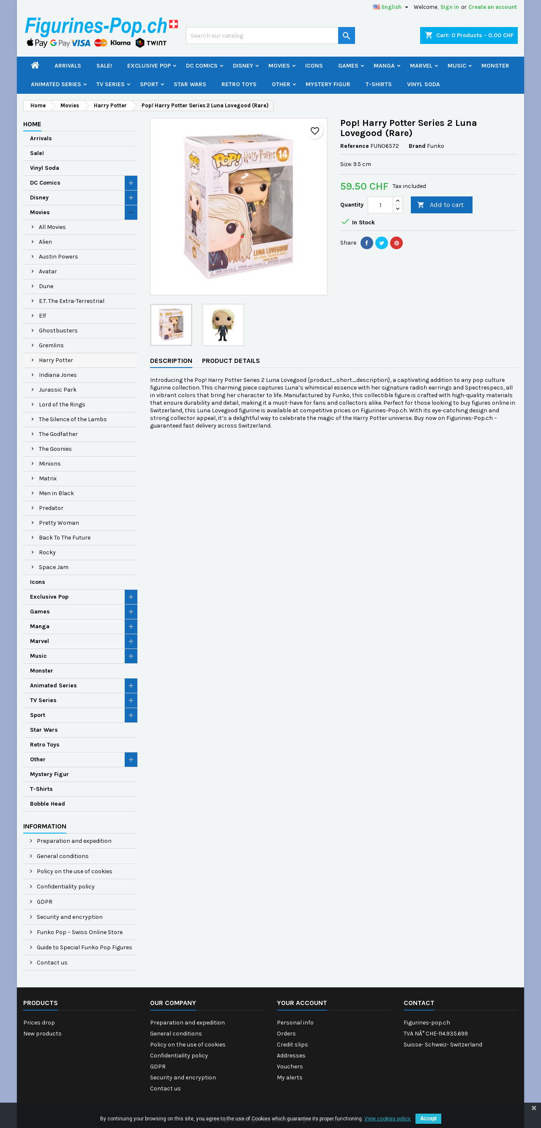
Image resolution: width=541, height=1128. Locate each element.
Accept (428, 1119)
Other (281, 84)
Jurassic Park (58, 389)
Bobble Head (47, 803)
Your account (302, 1003)
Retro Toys (239, 84)
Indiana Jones (58, 375)
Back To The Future (64, 537)
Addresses (291, 1055)
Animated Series (56, 84)
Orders (286, 1033)
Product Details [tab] (231, 361)
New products (42, 1033)
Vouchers (290, 1066)
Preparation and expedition (74, 841)
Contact (419, 1003)
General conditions (62, 856)
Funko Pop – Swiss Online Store (79, 932)
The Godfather (58, 434)
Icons (314, 65)
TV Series (110, 84)
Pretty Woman (59, 522)
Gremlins (51, 345)
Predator (51, 508)
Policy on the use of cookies (74, 871)
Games (348, 65)
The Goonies (55, 448)
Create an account (492, 7)
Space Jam (53, 567)
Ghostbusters (58, 330)
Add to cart (440, 205)
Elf (42, 315)
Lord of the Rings (62, 404)
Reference (354, 146)
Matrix (48, 478)
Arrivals (68, 65)
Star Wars (190, 84)
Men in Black (56, 493)
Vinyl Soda (423, 84)
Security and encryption (69, 917)
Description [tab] (171, 361)
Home (32, 124)
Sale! (104, 65)
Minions (50, 463)
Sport (149, 84)
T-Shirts (379, 84)
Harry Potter (56, 360)
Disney (243, 65)
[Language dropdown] (391, 7)
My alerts (290, 1077)
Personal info (295, 1022)
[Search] (270, 35)
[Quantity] (380, 204)
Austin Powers (58, 256)
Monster (495, 65)
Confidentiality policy (65, 886)
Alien (45, 241)
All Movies (52, 227)
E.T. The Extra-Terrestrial (71, 301)
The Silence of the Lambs (73, 419)
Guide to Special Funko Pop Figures (84, 947)
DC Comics (202, 65)
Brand (417, 146)
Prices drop (39, 1022)
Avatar (48, 271)
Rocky (47, 552)
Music (457, 65)
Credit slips (292, 1044)
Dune (46, 286)
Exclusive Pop (149, 65)
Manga (384, 65)
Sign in (449, 7)
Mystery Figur (328, 84)
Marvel (421, 65)
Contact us (52, 962)
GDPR (44, 901)
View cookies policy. (387, 1119)
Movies (279, 65)
